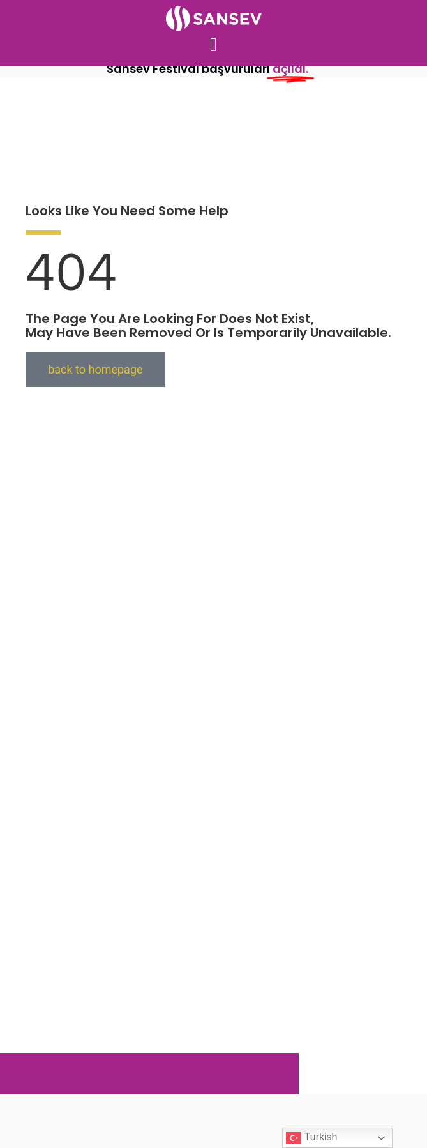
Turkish (311, 1137)
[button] (214, 45)
